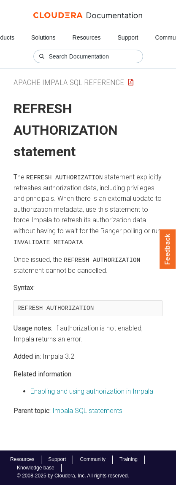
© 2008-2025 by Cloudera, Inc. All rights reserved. (73, 476)
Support (127, 37)
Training (128, 459)
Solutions (43, 37)
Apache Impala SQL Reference (69, 82)
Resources (87, 37)
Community (93, 459)
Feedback (168, 249)
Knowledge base (35, 468)
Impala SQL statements (87, 410)
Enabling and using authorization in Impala (91, 391)
